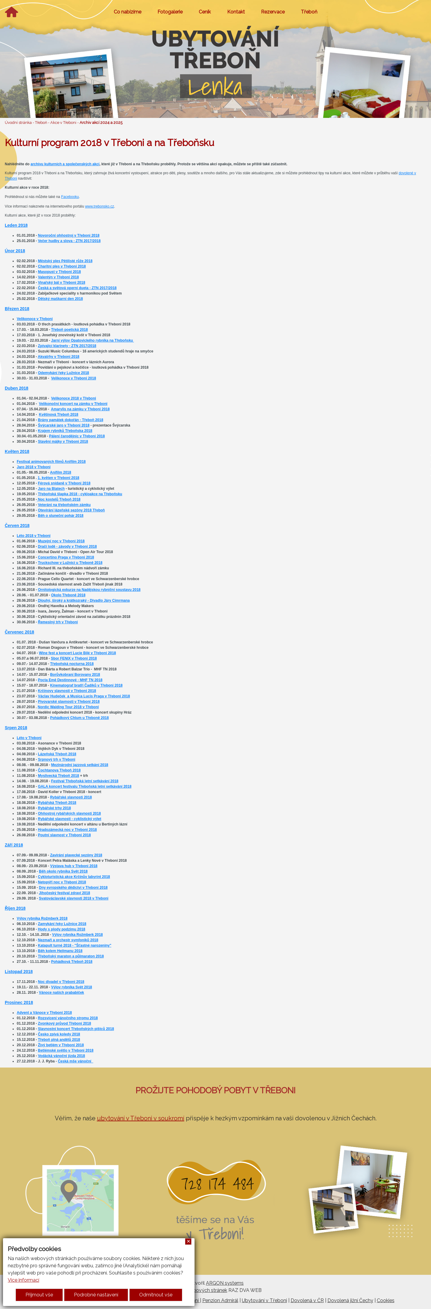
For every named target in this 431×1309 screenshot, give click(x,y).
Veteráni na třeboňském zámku (64, 505)
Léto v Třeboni (29, 738)
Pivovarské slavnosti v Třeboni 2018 (69, 701)
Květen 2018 (17, 451)
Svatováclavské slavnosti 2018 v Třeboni (73, 898)
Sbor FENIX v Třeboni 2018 (74, 658)
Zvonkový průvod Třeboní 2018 (64, 1023)
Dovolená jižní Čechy (350, 1300)
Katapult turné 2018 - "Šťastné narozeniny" (74, 945)
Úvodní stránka (18, 122)
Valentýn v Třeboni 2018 (58, 277)
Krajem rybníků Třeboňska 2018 (65, 431)
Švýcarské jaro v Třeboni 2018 (63, 425)
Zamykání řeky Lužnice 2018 (62, 924)
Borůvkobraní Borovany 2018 (75, 674)
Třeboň (309, 12)
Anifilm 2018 (60, 472)
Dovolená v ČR (307, 1300)
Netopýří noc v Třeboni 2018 (62, 882)
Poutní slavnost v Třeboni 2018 (64, 835)
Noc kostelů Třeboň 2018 (58, 499)
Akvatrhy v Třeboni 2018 (58, 357)
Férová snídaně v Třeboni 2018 (64, 483)
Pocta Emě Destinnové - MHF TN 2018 (70, 680)
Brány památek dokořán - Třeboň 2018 (70, 420)
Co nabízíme (127, 12)
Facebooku (70, 197)
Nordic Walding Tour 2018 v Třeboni (68, 707)
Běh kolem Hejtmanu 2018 (60, 951)
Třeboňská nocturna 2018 (71, 664)
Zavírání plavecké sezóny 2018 (76, 855)
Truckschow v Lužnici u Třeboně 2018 (70, 563)
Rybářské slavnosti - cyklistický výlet (69, 819)
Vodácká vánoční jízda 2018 (61, 1056)
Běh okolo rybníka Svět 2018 (63, 871)
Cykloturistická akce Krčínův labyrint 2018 (74, 877)
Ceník (205, 12)
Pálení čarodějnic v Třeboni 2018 (77, 436)
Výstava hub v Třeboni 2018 (73, 866)
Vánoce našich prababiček (61, 992)
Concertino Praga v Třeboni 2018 (66, 557)
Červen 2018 (17, 525)
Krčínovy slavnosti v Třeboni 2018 (67, 691)
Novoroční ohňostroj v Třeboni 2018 (68, 235)
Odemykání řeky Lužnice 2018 (63, 373)
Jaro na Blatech (51, 489)
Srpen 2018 (16, 727)
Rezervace (273, 12)
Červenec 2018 (19, 632)
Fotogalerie (170, 12)
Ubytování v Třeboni (264, 1300)
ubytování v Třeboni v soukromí (140, 1118)
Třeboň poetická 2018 (69, 330)
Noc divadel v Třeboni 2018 (61, 982)
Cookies (385, 1300)
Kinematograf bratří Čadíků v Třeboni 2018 (86, 685)
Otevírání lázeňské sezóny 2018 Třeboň (71, 510)
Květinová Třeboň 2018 (58, 414)
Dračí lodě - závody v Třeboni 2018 (67, 546)
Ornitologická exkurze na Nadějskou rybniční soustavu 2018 (89, 590)
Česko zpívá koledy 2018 (59, 1034)
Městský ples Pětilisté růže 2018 (65, 261)
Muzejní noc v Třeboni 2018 (61, 541)
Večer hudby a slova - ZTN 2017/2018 (69, 241)
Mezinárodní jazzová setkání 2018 (79, 765)
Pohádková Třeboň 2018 (71, 962)
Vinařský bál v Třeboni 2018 (61, 282)
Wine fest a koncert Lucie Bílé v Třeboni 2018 (77, 653)
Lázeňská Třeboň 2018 (57, 754)
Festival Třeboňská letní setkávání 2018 (85, 781)
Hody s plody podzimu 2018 (61, 929)
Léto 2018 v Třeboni (34, 536)
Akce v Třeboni (63, 122)
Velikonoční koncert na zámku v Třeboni (73, 404)
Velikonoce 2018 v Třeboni (73, 398)
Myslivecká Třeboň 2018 (58, 776)
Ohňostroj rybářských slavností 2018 (69, 813)
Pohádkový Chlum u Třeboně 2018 (79, 718)
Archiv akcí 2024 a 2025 (101, 122)
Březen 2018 (17, 308)
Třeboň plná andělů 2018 (59, 1040)
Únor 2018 (15, 250)
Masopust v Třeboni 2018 (59, 272)
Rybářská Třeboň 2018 (57, 803)
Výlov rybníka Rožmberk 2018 (42, 918)
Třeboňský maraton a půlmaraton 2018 (71, 956)
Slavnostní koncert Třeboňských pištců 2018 (76, 1029)
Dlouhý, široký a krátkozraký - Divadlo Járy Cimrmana (84, 600)
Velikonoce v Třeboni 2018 (73, 378)
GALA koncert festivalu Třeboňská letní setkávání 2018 (84, 786)
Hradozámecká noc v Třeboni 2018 (67, 830)
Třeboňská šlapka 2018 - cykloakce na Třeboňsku (80, 494)
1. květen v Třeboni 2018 (58, 478)
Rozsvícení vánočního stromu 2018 (68, 1018)
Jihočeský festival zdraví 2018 (64, 893)
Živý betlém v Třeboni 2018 (61, 1045)
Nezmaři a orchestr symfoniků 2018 (68, 940)
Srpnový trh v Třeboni (56, 759)
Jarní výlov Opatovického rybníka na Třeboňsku (92, 340)
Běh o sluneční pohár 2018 (61, 516)
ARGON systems (225, 1283)
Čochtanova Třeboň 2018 (59, 770)
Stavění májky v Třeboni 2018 (63, 441)
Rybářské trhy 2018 (54, 808)
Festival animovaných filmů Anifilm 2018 (51, 462)
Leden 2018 (16, 225)
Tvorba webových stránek (198, 1290)
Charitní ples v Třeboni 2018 (62, 266)
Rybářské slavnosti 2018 (71, 797)
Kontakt (236, 12)
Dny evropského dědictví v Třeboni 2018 (73, 887)
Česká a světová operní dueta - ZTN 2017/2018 (77, 288)
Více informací (23, 1280)
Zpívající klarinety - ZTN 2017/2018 (67, 346)
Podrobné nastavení (96, 1295)
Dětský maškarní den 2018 (60, 299)
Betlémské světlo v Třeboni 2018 (65, 1050)
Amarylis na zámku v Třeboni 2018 (80, 409)
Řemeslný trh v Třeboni (58, 622)
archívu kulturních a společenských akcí (65, 164)
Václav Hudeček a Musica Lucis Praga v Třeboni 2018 (84, 696)
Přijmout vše (39, 1295)
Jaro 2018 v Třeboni (34, 467)
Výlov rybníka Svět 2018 (71, 987)
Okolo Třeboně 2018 (68, 595)
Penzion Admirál (220, 1300)
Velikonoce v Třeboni (35, 319)
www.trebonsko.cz (99, 206)
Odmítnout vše (155, 1295)
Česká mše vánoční (75, 1061)
